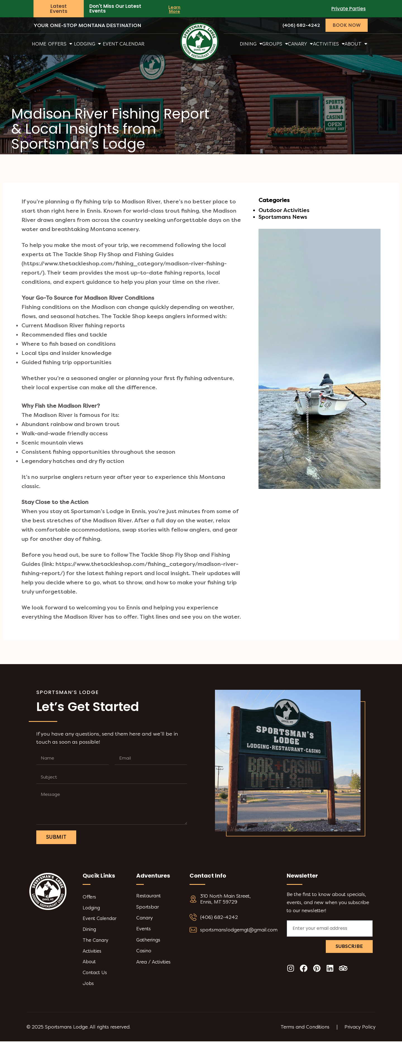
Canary (300, 44)
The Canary (96, 942)
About (355, 44)
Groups (275, 44)
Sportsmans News (283, 217)
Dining (251, 44)
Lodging (87, 44)
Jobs (88, 987)
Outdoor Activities (284, 210)
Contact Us (95, 976)
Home (39, 44)
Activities (329, 44)
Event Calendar (124, 44)
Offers (60, 44)
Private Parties (348, 8)
